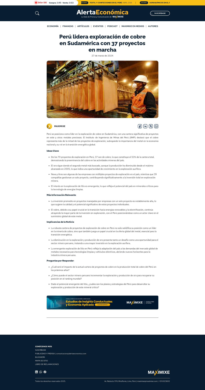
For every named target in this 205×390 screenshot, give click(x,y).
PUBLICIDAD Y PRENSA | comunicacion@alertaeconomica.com (60, 353)
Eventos (98, 26)
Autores (153, 26)
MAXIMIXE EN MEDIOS (133, 26)
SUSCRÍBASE (160, 13)
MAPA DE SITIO (41, 360)
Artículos (83, 26)
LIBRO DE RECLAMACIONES (47, 364)
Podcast (112, 26)
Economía (53, 26)
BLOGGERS (40, 357)
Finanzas (68, 26)
